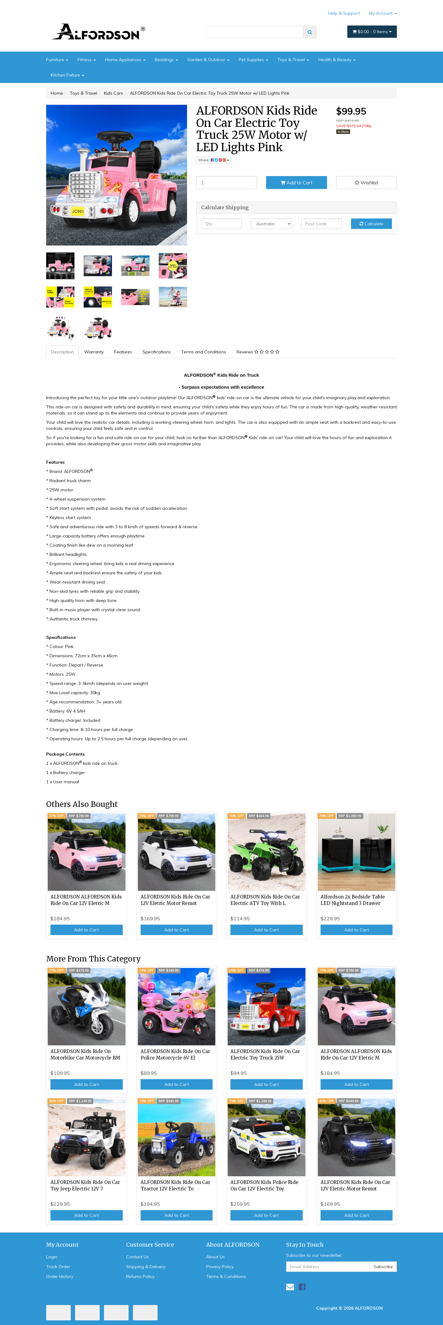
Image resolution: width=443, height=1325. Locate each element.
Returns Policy (140, 1276)
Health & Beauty (337, 59)
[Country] (271, 223)
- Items (372, 31)
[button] (366, 182)
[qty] (221, 223)
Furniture (57, 59)
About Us (215, 1257)
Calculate (372, 223)
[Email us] (290, 1287)
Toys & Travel (293, 59)
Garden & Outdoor (208, 59)
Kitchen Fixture (67, 75)
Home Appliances (125, 59)
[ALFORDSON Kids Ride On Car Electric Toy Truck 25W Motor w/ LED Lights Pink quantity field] (226, 182)
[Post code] (321, 223)
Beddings (166, 59)
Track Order (58, 1266)
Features (123, 352)
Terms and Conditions (203, 352)
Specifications (156, 352)
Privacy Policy (219, 1266)
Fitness (87, 59)
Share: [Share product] (213, 160)
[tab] (62, 351)
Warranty (94, 352)
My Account (383, 13)
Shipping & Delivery (145, 1266)
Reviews (258, 352)
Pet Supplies (253, 59)
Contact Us (137, 1257)
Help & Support (344, 13)
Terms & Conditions (226, 1276)
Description (62, 352)
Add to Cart (297, 182)
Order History (59, 1276)
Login (51, 1257)
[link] (302, 1287)
